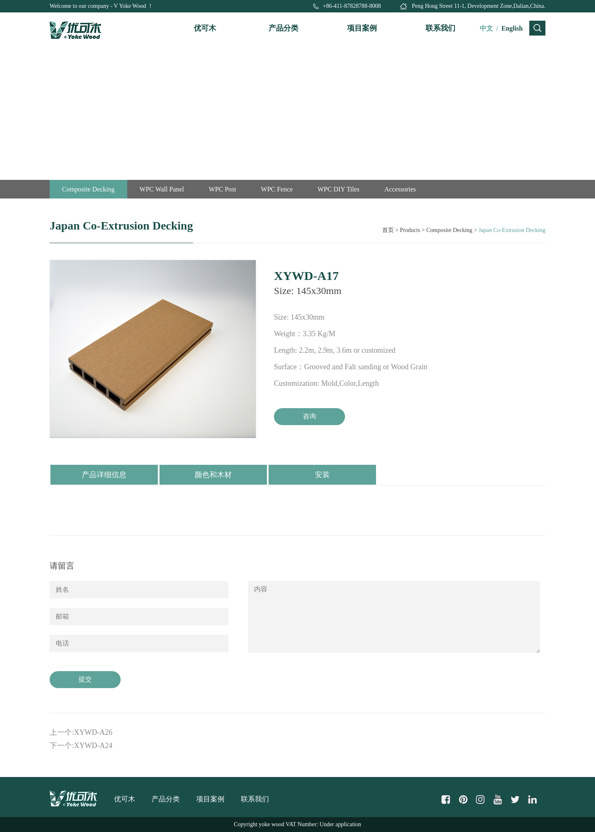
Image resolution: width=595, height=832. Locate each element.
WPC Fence (277, 189)
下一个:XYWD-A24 (81, 745)
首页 (388, 230)
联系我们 (440, 28)
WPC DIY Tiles (338, 189)
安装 (322, 475)
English (512, 28)
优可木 (205, 28)
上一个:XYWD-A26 (81, 732)
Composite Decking (88, 189)
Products (410, 230)
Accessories (400, 189)
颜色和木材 (213, 475)
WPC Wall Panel (162, 189)
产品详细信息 (104, 475)
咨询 (309, 416)
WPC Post (222, 189)
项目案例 (362, 28)
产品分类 (283, 28)
